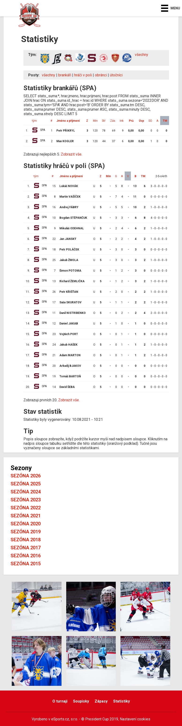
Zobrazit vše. (71, 154)
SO (150, 120)
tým (34, 120)
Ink (122, 120)
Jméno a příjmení (68, 120)
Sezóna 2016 (26, 555)
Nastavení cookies (135, 719)
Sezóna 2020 (26, 524)
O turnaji (59, 701)
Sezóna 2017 (26, 547)
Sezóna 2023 (26, 500)
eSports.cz (60, 719)
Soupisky (81, 701)
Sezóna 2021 (26, 516)
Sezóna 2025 (26, 484)
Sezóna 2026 (26, 476)
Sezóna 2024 (26, 492)
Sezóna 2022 (26, 508)
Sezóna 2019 (26, 532)
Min (95, 120)
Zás (112, 120)
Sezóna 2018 (26, 540)
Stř (103, 120)
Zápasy (101, 701)
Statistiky (121, 701)
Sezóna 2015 (26, 563)
